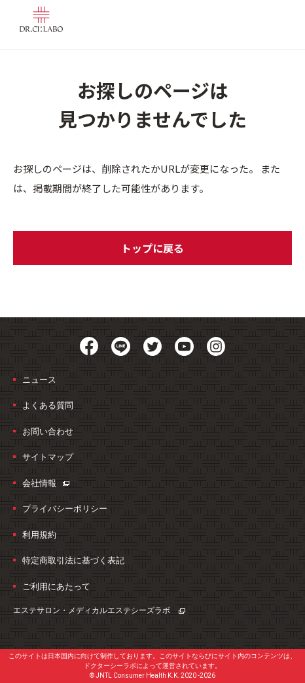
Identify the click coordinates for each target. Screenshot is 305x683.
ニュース (39, 380)
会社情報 (45, 483)
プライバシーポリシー (64, 509)
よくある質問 (47, 405)
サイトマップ (47, 457)
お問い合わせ (47, 431)
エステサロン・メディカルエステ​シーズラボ (99, 610)
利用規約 (39, 535)
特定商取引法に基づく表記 (73, 560)
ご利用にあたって (56, 586)
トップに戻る (152, 248)
